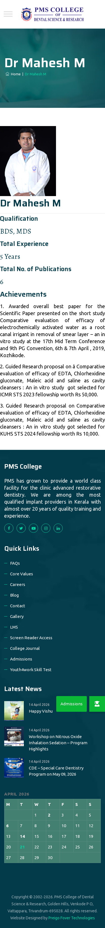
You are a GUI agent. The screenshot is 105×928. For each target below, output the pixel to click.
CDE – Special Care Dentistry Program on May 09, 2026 (56, 771)
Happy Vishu (41, 711)
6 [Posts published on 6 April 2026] (7, 825)
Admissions (21, 659)
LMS (14, 627)
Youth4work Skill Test (31, 669)
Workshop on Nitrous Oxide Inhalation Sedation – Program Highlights (58, 742)
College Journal (25, 648)
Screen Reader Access (31, 637)
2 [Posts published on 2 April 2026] (49, 815)
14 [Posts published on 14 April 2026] (22, 836)
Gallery (17, 616)
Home (13, 74)
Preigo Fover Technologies (71, 918)
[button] (97, 704)
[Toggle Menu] (8, 14)
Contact (17, 605)
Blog (14, 595)
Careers (17, 584)
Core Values (21, 573)
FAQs (15, 563)
